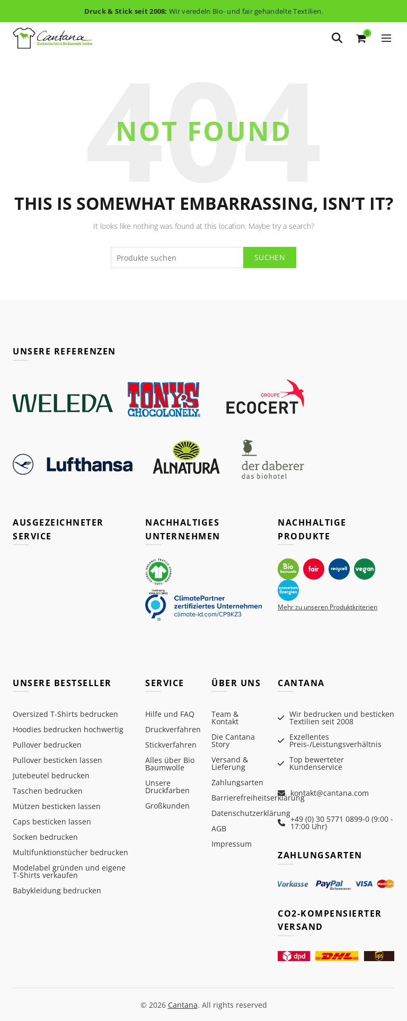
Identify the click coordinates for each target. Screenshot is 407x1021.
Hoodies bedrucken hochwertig (68, 729)
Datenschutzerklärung (250, 813)
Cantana (183, 1004)
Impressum (231, 844)
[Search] (337, 38)
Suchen (269, 257)
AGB (218, 828)
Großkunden (167, 806)
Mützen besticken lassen (57, 806)
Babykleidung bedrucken (57, 890)
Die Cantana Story (233, 740)
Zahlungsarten (237, 782)
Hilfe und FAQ (169, 714)
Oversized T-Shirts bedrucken (65, 714)
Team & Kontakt (224, 717)
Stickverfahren (171, 745)
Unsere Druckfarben (167, 786)
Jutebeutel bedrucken (51, 775)
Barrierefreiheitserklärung (258, 798)
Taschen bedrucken (48, 791)
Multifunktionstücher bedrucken (70, 852)
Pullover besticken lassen (57, 760)
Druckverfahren (173, 729)
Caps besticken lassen (52, 821)
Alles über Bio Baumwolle (169, 764)
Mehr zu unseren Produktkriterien (327, 606)
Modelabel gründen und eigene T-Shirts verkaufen (69, 871)
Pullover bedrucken (47, 745)
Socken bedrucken (45, 837)
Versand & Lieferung (229, 763)
